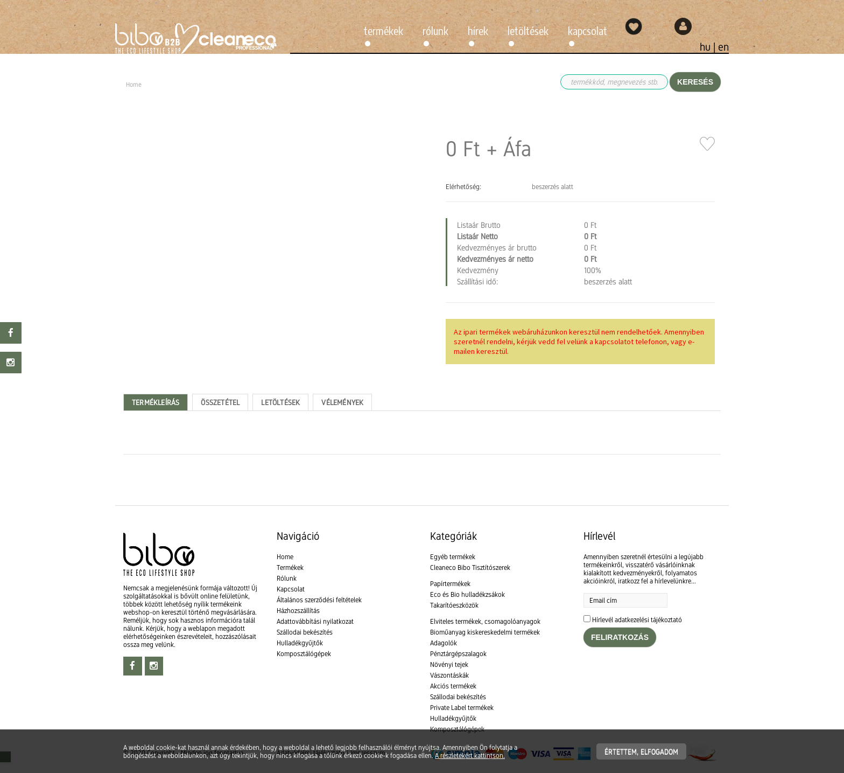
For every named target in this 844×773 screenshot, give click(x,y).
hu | (709, 47)
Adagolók (443, 643)
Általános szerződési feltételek (319, 600)
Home (285, 557)
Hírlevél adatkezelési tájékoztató (637, 620)
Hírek (478, 30)
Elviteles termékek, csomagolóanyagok (485, 621)
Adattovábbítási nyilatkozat (315, 621)
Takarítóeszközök (454, 605)
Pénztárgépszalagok (458, 654)
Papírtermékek (450, 584)
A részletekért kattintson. (470, 755)
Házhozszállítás (298, 611)
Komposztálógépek (304, 654)
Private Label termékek (462, 708)
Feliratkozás (620, 637)
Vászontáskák (449, 675)
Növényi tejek (449, 664)
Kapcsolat (587, 30)
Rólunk (435, 30)
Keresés (695, 82)
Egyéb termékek (452, 557)
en (723, 47)
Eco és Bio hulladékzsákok (467, 594)
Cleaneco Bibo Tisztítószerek (470, 567)
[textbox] (422, 485)
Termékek (383, 30)
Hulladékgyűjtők (300, 643)
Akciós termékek (453, 686)
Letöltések (528, 30)
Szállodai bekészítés (305, 632)
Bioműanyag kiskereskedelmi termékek (485, 632)
